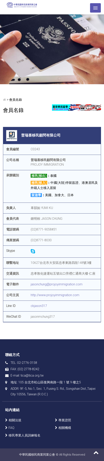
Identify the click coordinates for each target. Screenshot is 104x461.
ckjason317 (39, 306)
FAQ (11, 428)
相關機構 (64, 428)
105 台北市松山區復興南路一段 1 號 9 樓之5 (49, 382)
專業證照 (64, 420)
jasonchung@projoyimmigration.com (56, 284)
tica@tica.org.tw (32, 375)
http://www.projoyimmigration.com (55, 295)
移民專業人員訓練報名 (24, 435)
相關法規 (15, 420)
